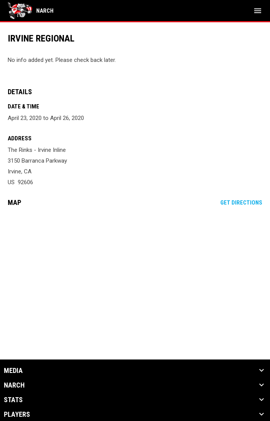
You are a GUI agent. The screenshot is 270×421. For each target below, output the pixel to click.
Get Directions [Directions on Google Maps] (241, 202)
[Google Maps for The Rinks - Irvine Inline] (135, 271)
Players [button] (17, 414)
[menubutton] (257, 10)
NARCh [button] (14, 385)
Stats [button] (13, 399)
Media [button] (13, 370)
